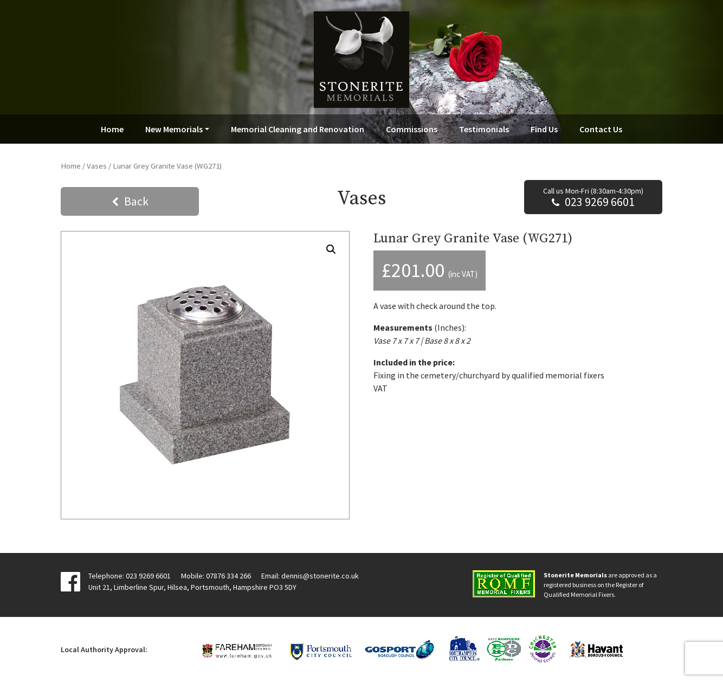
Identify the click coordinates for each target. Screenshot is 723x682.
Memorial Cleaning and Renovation (297, 129)
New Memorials (174, 129)
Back (136, 201)
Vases (97, 166)
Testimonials (484, 129)
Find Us (544, 129)
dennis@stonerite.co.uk (320, 576)
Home (112, 129)
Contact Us (600, 129)
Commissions (411, 129)
